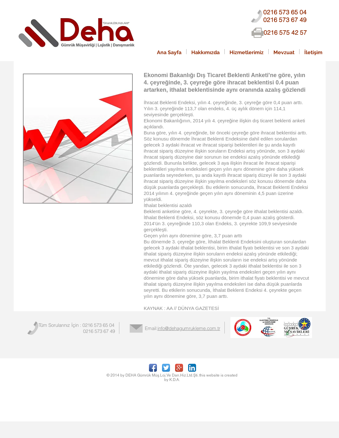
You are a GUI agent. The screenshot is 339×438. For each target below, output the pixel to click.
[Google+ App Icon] (179, 368)
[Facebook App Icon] (153, 368)
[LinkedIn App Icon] (192, 368)
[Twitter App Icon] (166, 368)
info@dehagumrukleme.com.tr (189, 328)
